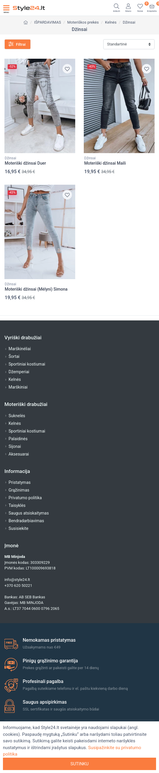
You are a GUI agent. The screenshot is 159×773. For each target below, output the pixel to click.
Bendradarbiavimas (26, 520)
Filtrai (17, 44)
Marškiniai (18, 387)
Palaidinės (18, 438)
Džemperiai (19, 371)
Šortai (14, 356)
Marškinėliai (20, 348)
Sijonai (15, 446)
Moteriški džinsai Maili (105, 163)
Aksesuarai (19, 454)
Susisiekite (18, 528)
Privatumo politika (25, 497)
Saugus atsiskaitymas (29, 513)
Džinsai (129, 22)
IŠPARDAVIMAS (47, 22)
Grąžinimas (19, 490)
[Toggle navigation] (6, 8)
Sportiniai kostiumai (27, 364)
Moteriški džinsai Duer (25, 163)
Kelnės (111, 22)
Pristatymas (20, 482)
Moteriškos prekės (83, 22)
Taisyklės (17, 505)
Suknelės (17, 415)
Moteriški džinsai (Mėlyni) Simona (36, 289)
